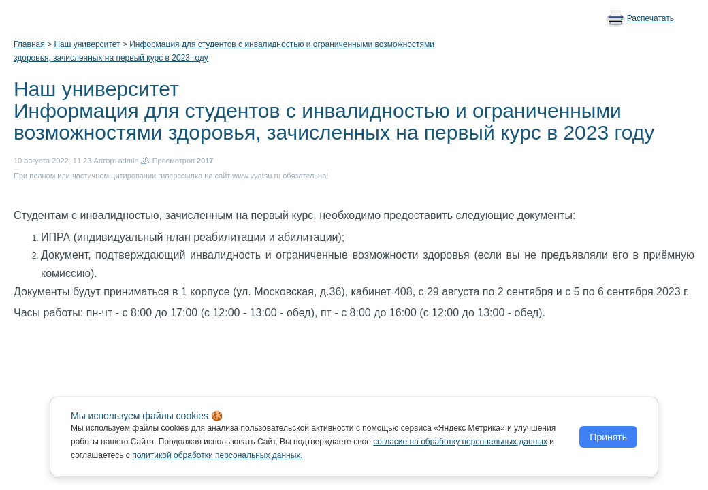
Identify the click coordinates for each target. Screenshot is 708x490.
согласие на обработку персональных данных (460, 441)
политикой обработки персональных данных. (217, 455)
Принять (608, 436)
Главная (29, 44)
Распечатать (650, 18)
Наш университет (87, 44)
